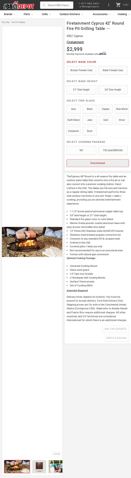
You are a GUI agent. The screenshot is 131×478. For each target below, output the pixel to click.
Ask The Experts (115, 329)
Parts (29, 14)
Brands (10, 14)
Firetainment (75, 42)
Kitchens (72, 14)
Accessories (102, 14)
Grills (47, 14)
